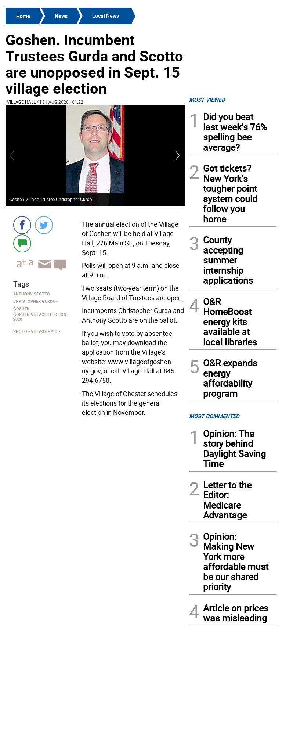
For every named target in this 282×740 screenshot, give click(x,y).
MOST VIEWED (207, 99)
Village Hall (21, 102)
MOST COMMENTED (214, 416)
